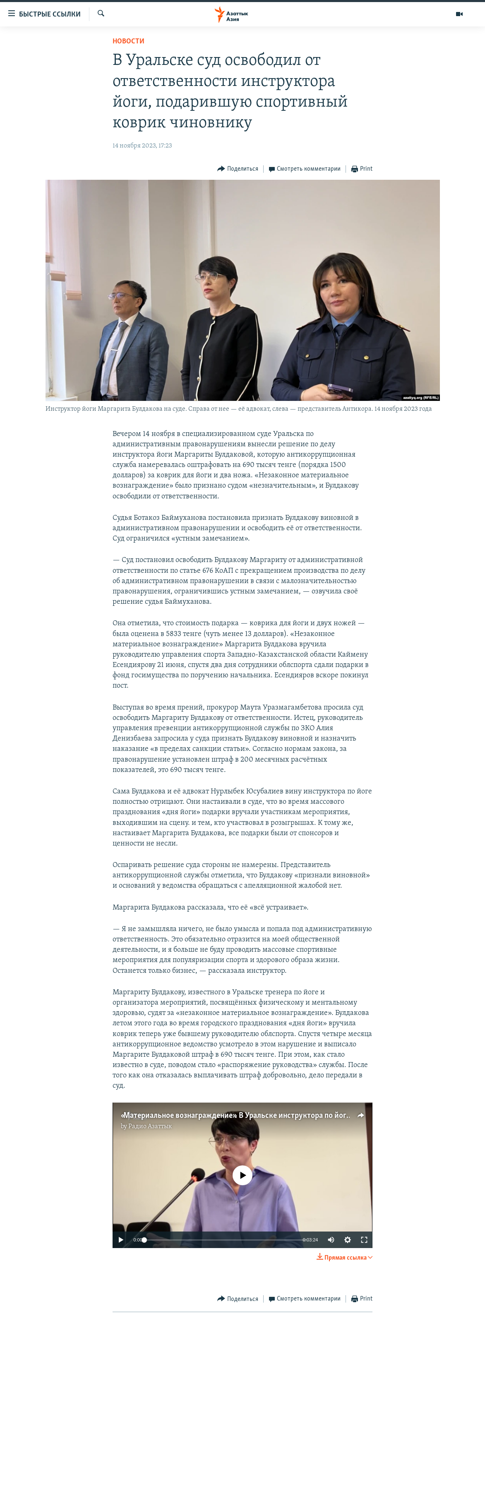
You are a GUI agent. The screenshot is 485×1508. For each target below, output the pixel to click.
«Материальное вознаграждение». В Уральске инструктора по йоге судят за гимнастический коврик (294, 1116)
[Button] (237, 169)
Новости (128, 41)
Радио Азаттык (150, 1126)
